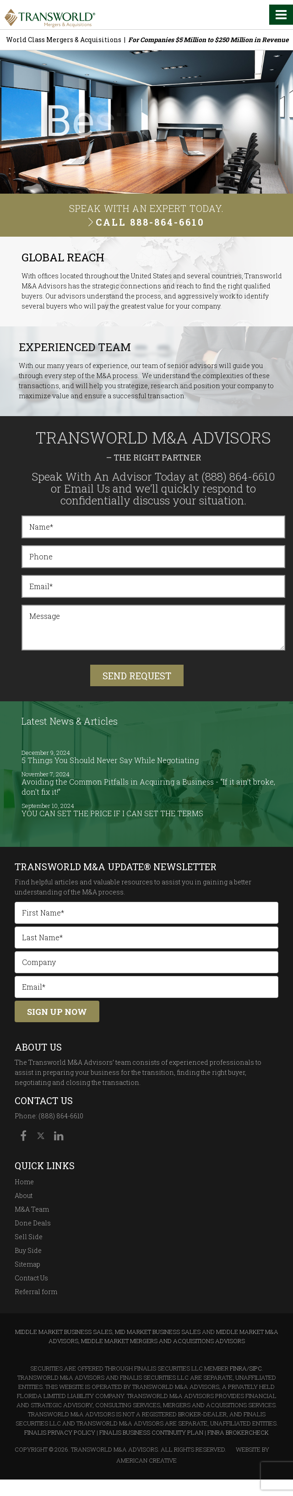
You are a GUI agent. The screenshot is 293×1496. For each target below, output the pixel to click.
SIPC (255, 1368)
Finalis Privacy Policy (59, 1432)
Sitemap (27, 1264)
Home (24, 1181)
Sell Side (29, 1236)
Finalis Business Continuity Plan (151, 1432)
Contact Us (31, 1278)
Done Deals (33, 1223)
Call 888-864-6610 (150, 222)
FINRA (238, 1368)
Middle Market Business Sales (63, 1332)
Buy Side (28, 1250)
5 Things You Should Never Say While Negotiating (110, 760)
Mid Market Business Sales (158, 1332)
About (24, 1195)
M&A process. (103, 892)
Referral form (36, 1291)
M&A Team (32, 1209)
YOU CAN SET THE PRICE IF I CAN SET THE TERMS (112, 813)
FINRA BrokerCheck (238, 1432)
